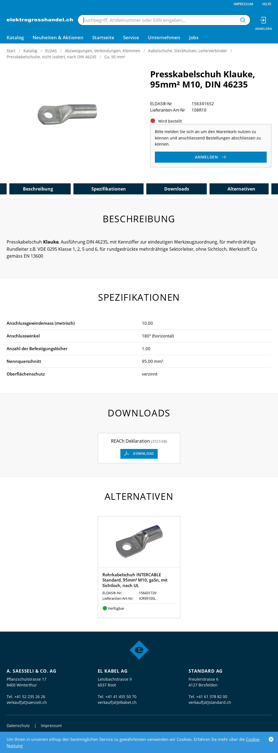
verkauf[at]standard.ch (210, 702)
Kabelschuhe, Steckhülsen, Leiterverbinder (187, 50)
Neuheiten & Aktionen (58, 37)
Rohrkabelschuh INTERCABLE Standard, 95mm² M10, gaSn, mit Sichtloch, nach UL (135, 580)
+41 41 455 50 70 (120, 696)
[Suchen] (242, 20)
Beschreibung (38, 189)
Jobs (193, 37)
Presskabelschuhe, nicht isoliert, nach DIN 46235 (51, 56)
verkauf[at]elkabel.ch (117, 702)
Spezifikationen (108, 189)
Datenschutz (18, 725)
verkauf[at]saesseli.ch (27, 702)
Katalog (30, 50)
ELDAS (51, 50)
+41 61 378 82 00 (211, 696)
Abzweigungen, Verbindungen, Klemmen (102, 50)
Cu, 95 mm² (114, 56)
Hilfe (266, 4)
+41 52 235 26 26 (29, 696)
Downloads (176, 189)
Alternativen (241, 189)
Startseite (103, 37)
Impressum (243, 4)
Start (11, 50)
